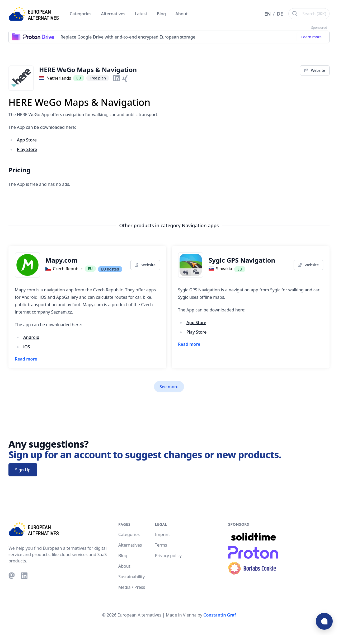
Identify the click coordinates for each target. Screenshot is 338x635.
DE (280, 14)
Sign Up (23, 470)
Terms (161, 545)
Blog (162, 14)
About (181, 14)
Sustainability (131, 577)
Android (31, 337)
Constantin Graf (219, 615)
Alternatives (113, 14)
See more (169, 387)
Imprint (162, 534)
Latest (141, 14)
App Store (27, 140)
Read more (26, 359)
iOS (26, 347)
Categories (81, 14)
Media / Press (131, 587)
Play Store (27, 149)
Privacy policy (168, 555)
